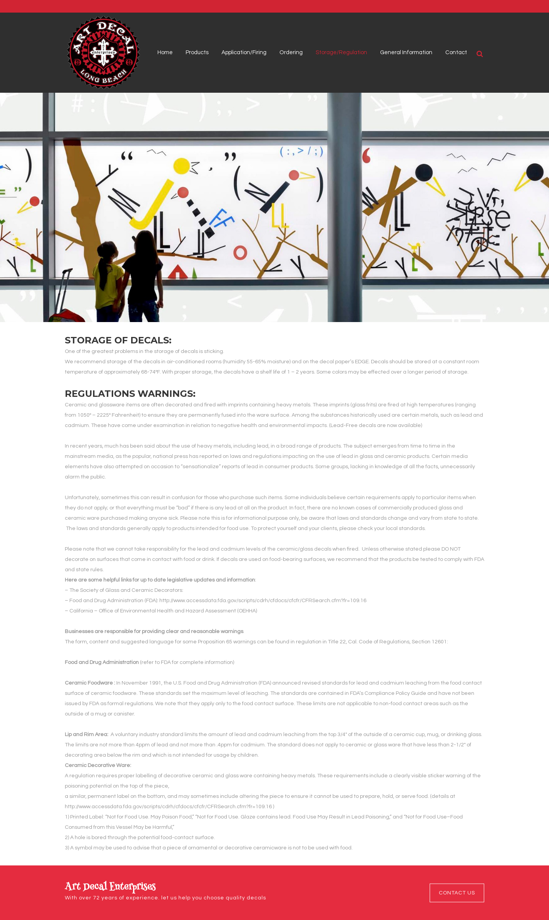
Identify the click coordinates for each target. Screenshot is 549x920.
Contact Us (457, 892)
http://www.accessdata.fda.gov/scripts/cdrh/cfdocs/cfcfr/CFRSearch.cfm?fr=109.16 (262, 600)
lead (362, 683)
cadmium (392, 683)
